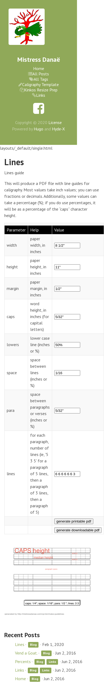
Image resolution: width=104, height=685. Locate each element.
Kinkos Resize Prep (40, 89)
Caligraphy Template (40, 84)
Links (40, 95)
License (55, 122)
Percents (23, 661)
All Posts (40, 73)
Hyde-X (58, 128)
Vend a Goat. (26, 653)
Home (38, 68)
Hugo (38, 128)
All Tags (41, 79)
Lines (19, 644)
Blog (33, 645)
